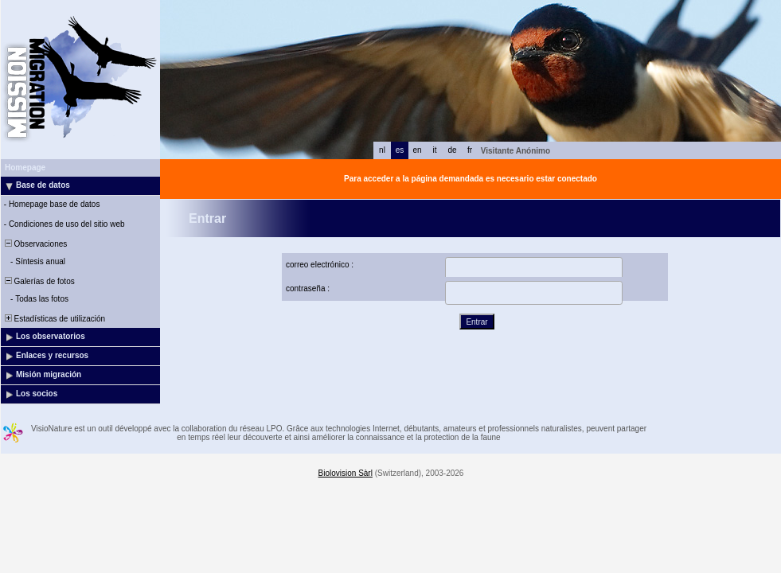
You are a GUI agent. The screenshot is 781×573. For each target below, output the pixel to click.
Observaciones (34, 244)
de (451, 150)
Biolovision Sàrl (345, 473)
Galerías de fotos (38, 281)
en (416, 150)
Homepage (25, 167)
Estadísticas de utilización (53, 318)
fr (469, 150)
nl (382, 150)
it (435, 150)
